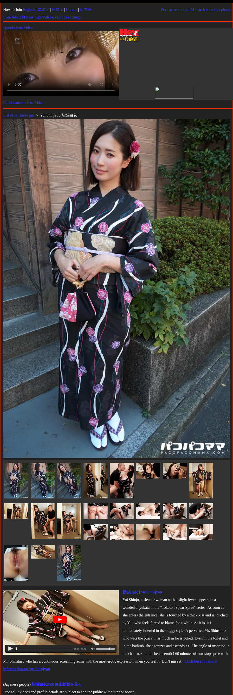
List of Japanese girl (18, 115)
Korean (71, 9)
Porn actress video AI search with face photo (195, 9)
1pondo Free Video (17, 27)
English (29, 9)
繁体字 (43, 9)
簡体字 (57, 9)
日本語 (85, 9)
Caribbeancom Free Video (23, 102)
